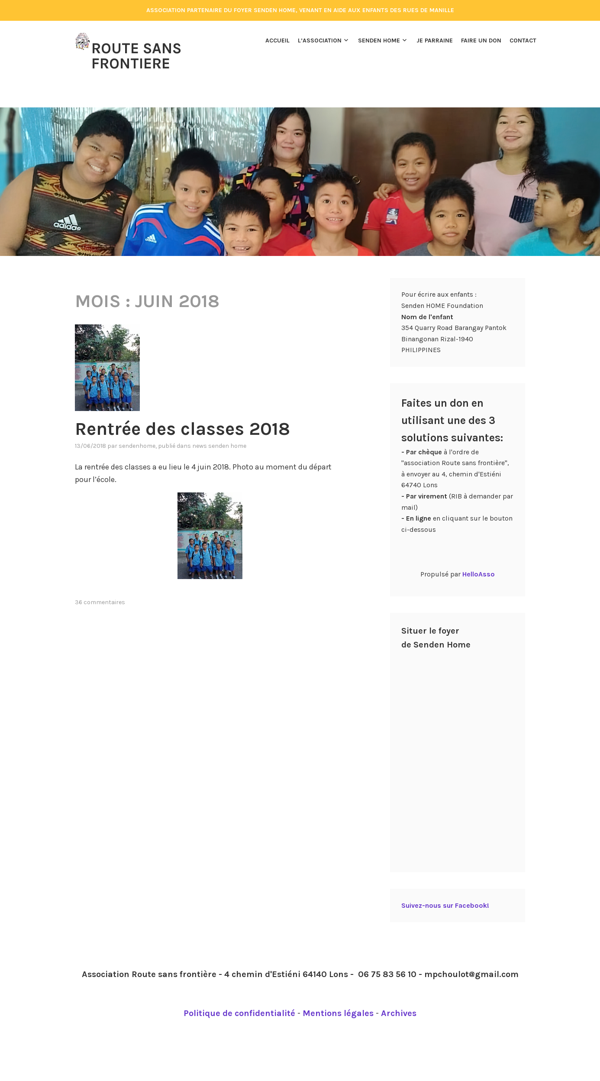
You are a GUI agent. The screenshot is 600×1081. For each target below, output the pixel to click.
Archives (398, 995)
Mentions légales (338, 995)
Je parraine (434, 40)
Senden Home (379, 40)
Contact (523, 40)
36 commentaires (100, 584)
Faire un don (481, 40)
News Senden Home (219, 427)
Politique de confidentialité (239, 995)
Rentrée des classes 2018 (182, 410)
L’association (320, 40)
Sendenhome (137, 427)
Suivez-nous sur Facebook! (445, 887)
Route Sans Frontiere (136, 55)
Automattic (392, 1075)
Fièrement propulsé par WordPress (244, 1075)
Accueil (277, 40)
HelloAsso (478, 556)
